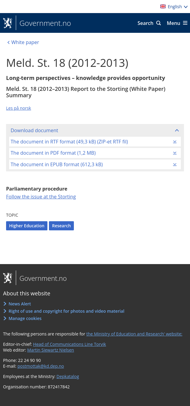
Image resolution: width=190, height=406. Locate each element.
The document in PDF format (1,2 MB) (53, 153)
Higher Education (26, 226)
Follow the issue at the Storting (41, 196)
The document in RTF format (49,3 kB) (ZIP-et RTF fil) (69, 141)
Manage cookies (25, 318)
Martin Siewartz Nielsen (50, 350)
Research (61, 226)
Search (145, 23)
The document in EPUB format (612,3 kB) (57, 164)
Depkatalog (68, 376)
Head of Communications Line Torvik (69, 344)
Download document (34, 130)
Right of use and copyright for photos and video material (66, 311)
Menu (173, 23)
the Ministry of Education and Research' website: (134, 334)
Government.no (43, 23)
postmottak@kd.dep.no (40, 366)
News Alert (20, 304)
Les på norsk (18, 108)
